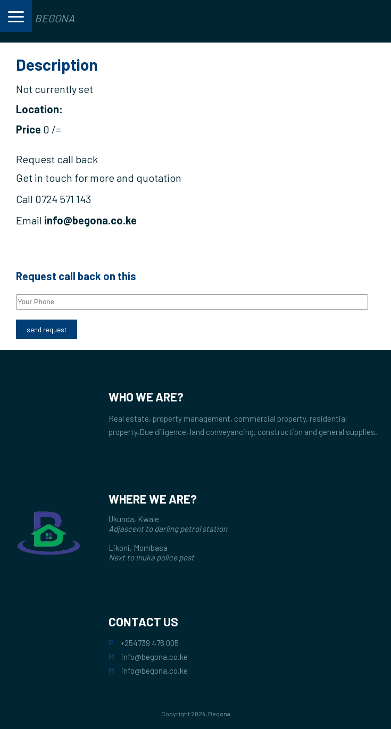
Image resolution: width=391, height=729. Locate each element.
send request (46, 329)
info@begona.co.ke (154, 656)
